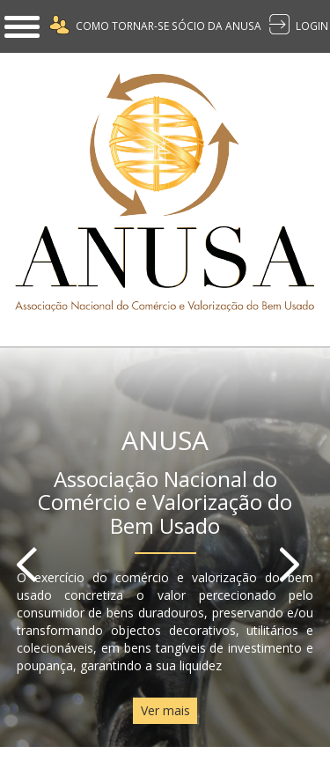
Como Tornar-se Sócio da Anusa (168, 25)
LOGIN (312, 25)
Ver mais (165, 710)
